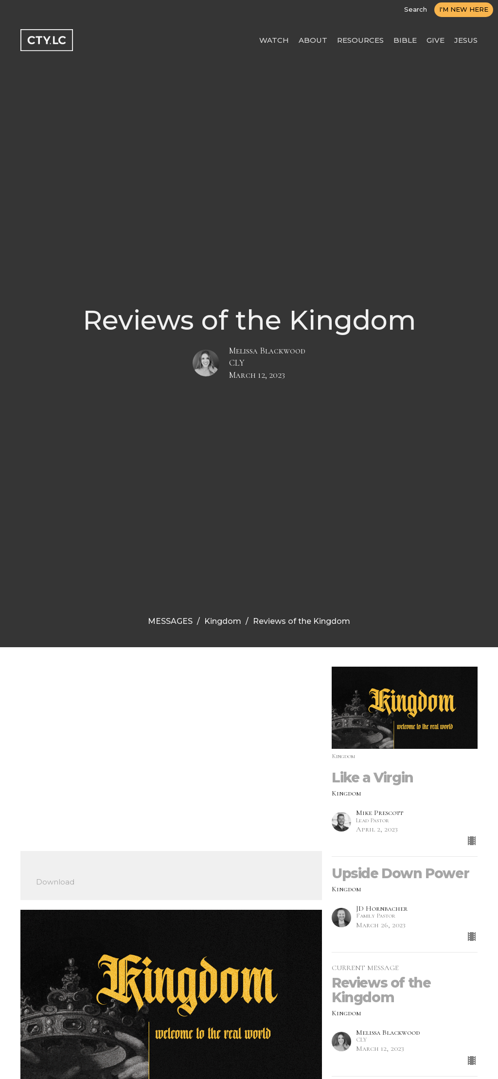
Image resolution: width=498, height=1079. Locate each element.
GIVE (436, 40)
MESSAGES (170, 621)
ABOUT (313, 40)
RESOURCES (360, 40)
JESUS (466, 40)
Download (55, 881)
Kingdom (222, 621)
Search (415, 9)
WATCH (274, 40)
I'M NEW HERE (463, 9)
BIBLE (405, 40)
